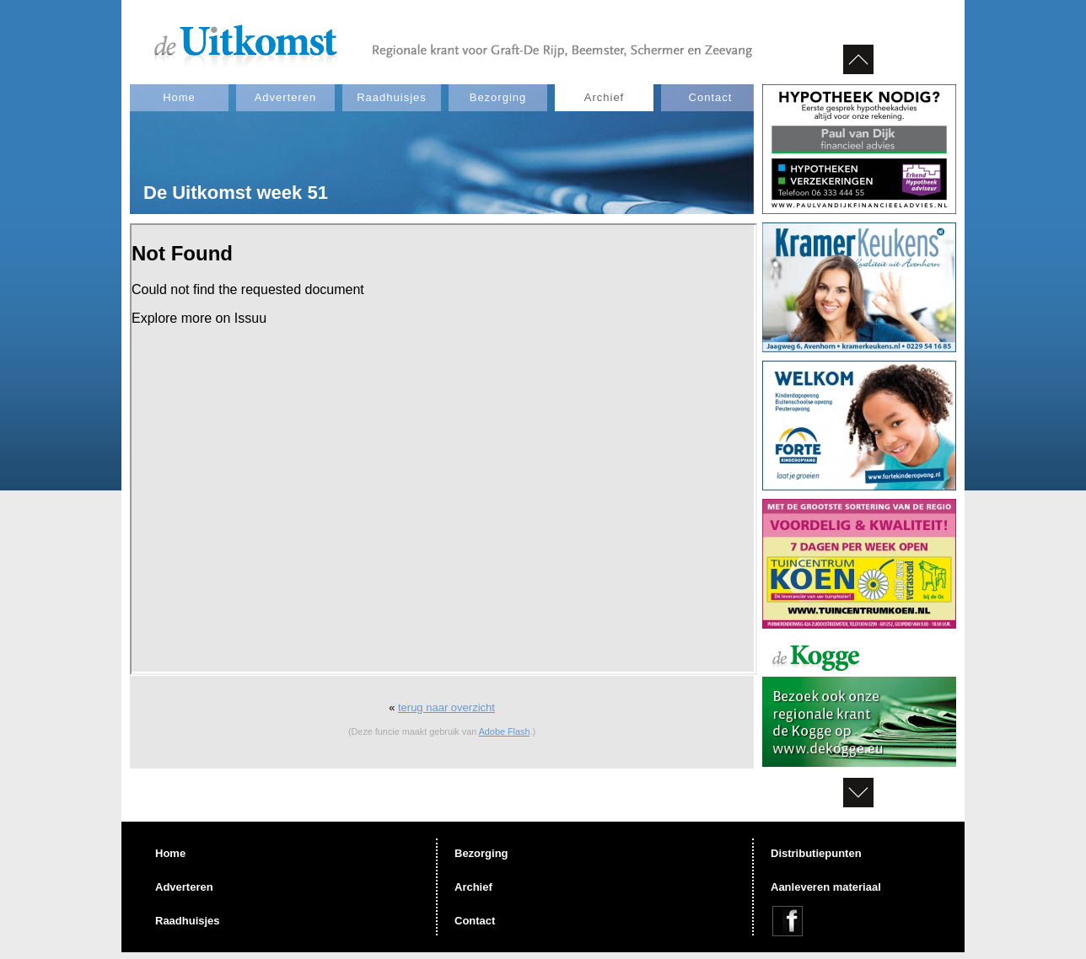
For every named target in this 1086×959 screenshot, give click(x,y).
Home (179, 97)
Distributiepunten (816, 853)
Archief (604, 97)
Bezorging (498, 97)
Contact (711, 97)
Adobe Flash (504, 731)
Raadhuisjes (392, 97)
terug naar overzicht (446, 707)
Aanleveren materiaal (826, 887)
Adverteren (286, 97)
